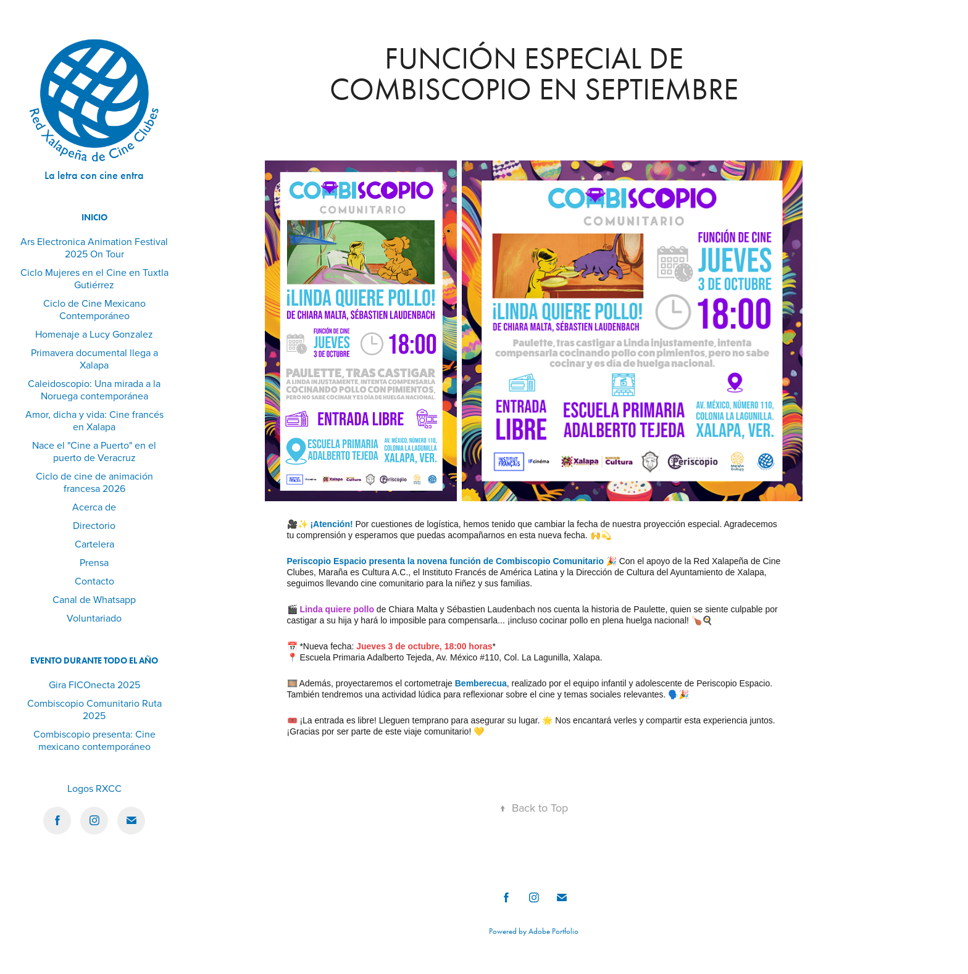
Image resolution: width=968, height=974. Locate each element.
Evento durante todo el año (94, 661)
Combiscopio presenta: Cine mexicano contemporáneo (94, 740)
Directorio (94, 525)
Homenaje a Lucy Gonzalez (94, 334)
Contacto (94, 581)
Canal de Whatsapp (94, 599)
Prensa (94, 562)
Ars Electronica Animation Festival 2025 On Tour (94, 247)
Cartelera (94, 544)
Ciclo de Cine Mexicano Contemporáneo (94, 309)
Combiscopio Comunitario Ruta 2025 (94, 709)
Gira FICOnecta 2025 (94, 684)
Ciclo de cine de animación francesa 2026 (94, 482)
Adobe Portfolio (553, 931)
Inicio (94, 217)
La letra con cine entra (94, 175)
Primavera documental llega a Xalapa (94, 359)
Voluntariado (94, 618)
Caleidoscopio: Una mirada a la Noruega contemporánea (94, 389)
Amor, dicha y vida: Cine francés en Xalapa (94, 420)
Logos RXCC (94, 788)
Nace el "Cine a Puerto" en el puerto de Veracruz (94, 451)
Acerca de (94, 507)
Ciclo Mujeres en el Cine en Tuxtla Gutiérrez (94, 278)
